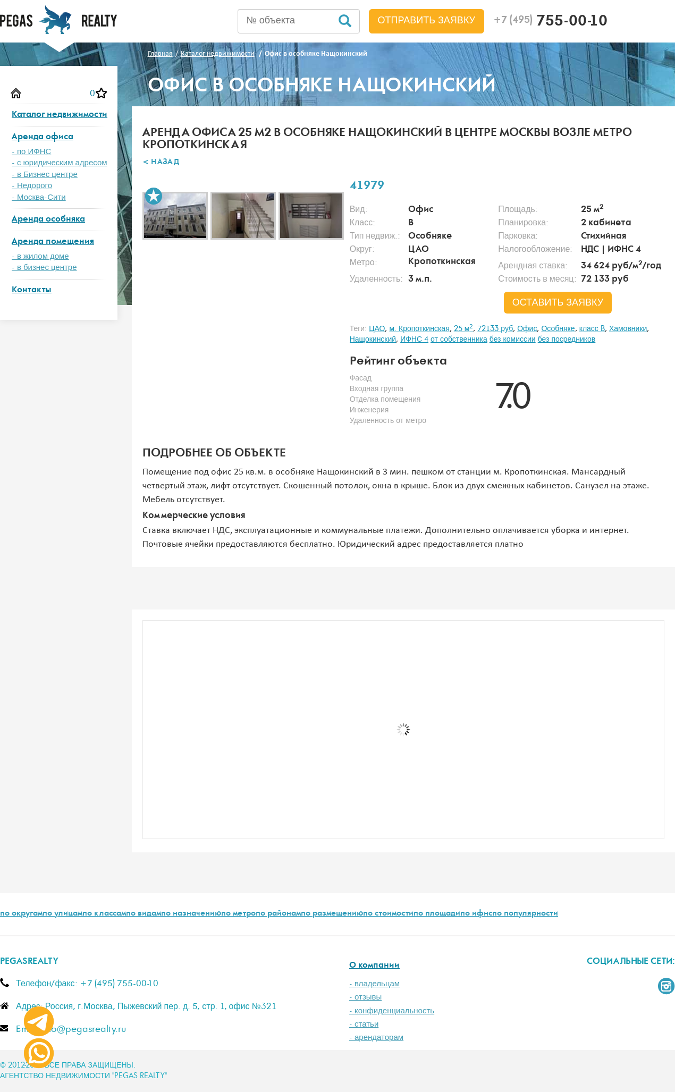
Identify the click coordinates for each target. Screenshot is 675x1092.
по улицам (62, 914)
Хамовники (628, 329)
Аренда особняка (48, 220)
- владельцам (374, 984)
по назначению (191, 914)
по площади (437, 914)
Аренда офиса (42, 137)
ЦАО (377, 329)
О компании (374, 966)
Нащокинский (373, 339)
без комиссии (513, 339)
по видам (143, 914)
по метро (238, 914)
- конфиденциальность (391, 1011)
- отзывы (365, 997)
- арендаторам (376, 1038)
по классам (104, 914)
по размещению (332, 914)
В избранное (153, 196)
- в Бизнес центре (45, 175)
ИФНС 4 (414, 339)
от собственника (459, 339)
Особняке (558, 329)
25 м (464, 329)
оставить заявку (558, 303)
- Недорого (32, 186)
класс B (592, 329)
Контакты (32, 290)
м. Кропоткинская (419, 329)
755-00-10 (550, 22)
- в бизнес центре (44, 268)
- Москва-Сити (39, 197)
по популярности (525, 914)
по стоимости (388, 914)
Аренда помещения (53, 242)
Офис (527, 329)
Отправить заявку (427, 21)
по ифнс (476, 914)
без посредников (567, 339)
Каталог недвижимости (59, 115)
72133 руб (495, 329)
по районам (278, 914)
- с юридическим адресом (59, 163)
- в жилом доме (40, 256)
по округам (21, 914)
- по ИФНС (31, 152)
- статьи (363, 1024)
